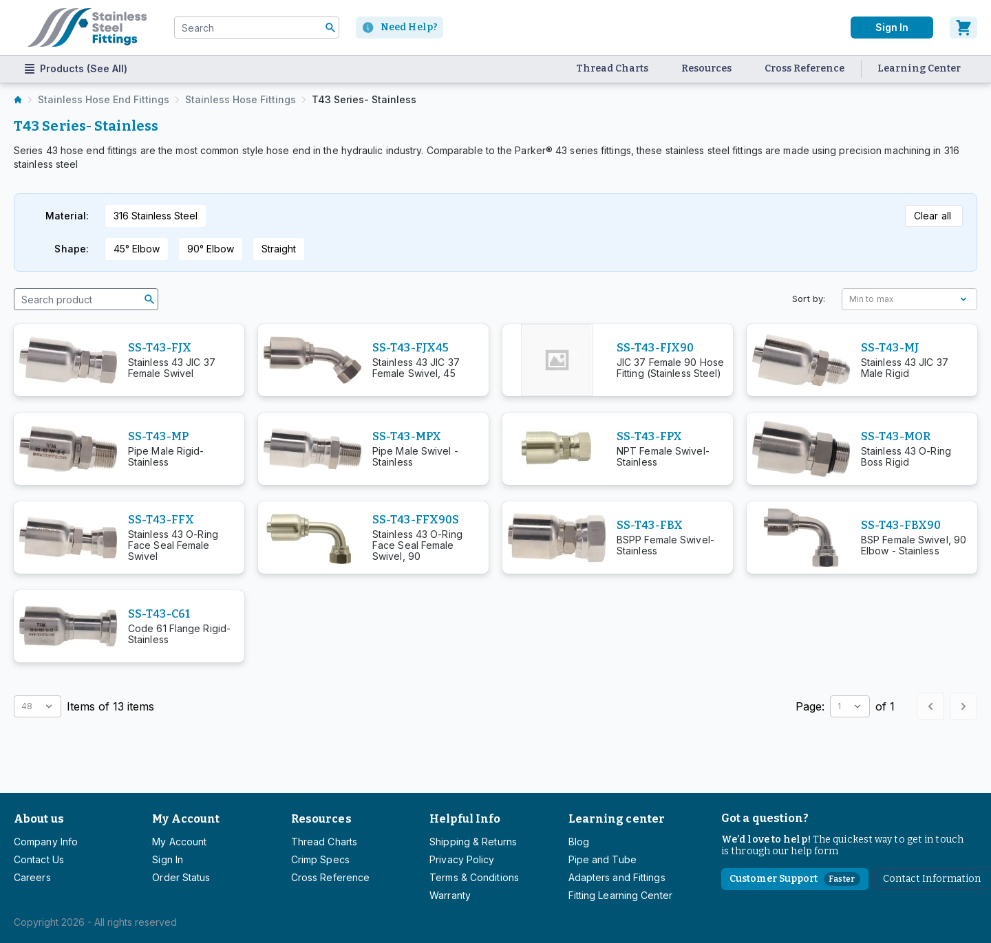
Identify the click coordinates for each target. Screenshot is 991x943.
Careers (32, 877)
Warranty (450, 895)
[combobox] (256, 28)
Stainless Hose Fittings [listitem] (240, 99)
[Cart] (963, 28)
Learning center (616, 818)
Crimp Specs (320, 859)
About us (39, 818)
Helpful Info (464, 818)
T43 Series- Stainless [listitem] (364, 99)
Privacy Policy (461, 859)
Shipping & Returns (473, 841)
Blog (578, 841)
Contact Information (932, 879)
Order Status (181, 877)
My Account (186, 818)
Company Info (46, 841)
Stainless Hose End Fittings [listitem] (103, 99)
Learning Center (919, 68)
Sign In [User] (891, 27)
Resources (706, 68)
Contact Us (39, 859)
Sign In (167, 859)
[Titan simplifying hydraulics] (87, 27)
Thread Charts (612, 68)
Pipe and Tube (602, 859)
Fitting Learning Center (620, 895)
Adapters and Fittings (616, 877)
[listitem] (18, 100)
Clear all (932, 215)
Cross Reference (804, 68)
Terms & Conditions (474, 877)
